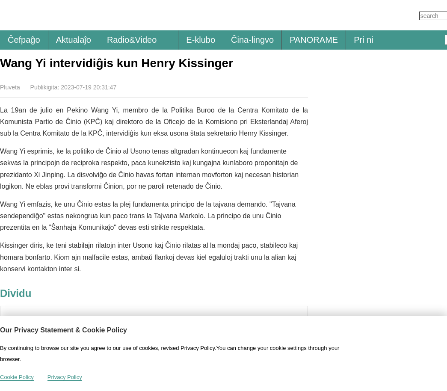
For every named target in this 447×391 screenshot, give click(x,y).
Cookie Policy (17, 377)
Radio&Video (132, 39)
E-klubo (200, 39)
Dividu (302, 86)
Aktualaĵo (73, 39)
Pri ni (363, 39)
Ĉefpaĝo (24, 39)
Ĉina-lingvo (252, 39)
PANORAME (314, 39)
